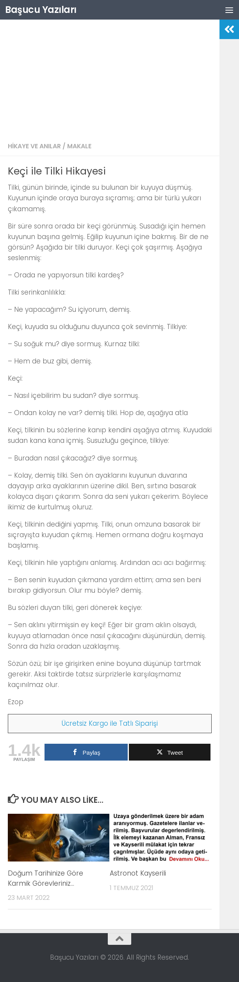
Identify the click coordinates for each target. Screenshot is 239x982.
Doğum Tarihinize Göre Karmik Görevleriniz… (45, 878)
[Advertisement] (109, 78)
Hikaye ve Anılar (34, 146)
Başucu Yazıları (41, 9)
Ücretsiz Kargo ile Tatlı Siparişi (110, 723)
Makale (79, 146)
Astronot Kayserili (138, 873)
